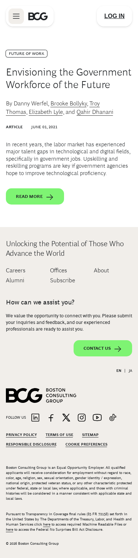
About (101, 270)
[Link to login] (114, 16)
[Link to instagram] (81, 418)
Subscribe (62, 280)
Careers (15, 270)
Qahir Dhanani (95, 112)
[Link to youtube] (97, 418)
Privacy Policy (21, 435)
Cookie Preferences (86, 444)
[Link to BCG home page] (38, 16)
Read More (35, 197)
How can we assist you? (40, 302)
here (46, 524)
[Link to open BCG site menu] (16, 16)
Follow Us (16, 417)
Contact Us (103, 349)
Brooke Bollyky (68, 103)
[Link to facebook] (51, 418)
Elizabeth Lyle (46, 112)
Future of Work (26, 53)
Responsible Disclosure (31, 444)
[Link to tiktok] (112, 418)
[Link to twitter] (66, 418)
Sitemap (90, 435)
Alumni (15, 280)
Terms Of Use (59, 435)
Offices (58, 270)
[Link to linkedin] (35, 418)
